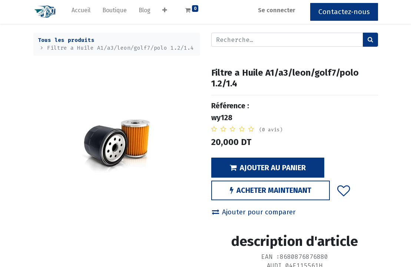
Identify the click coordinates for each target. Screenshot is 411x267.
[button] (164, 12)
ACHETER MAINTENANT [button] (270, 190)
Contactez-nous (344, 11)
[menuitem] (81, 12)
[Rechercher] (370, 40)
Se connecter (276, 10)
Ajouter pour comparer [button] (254, 212)
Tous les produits (66, 40)
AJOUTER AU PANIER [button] (268, 167)
